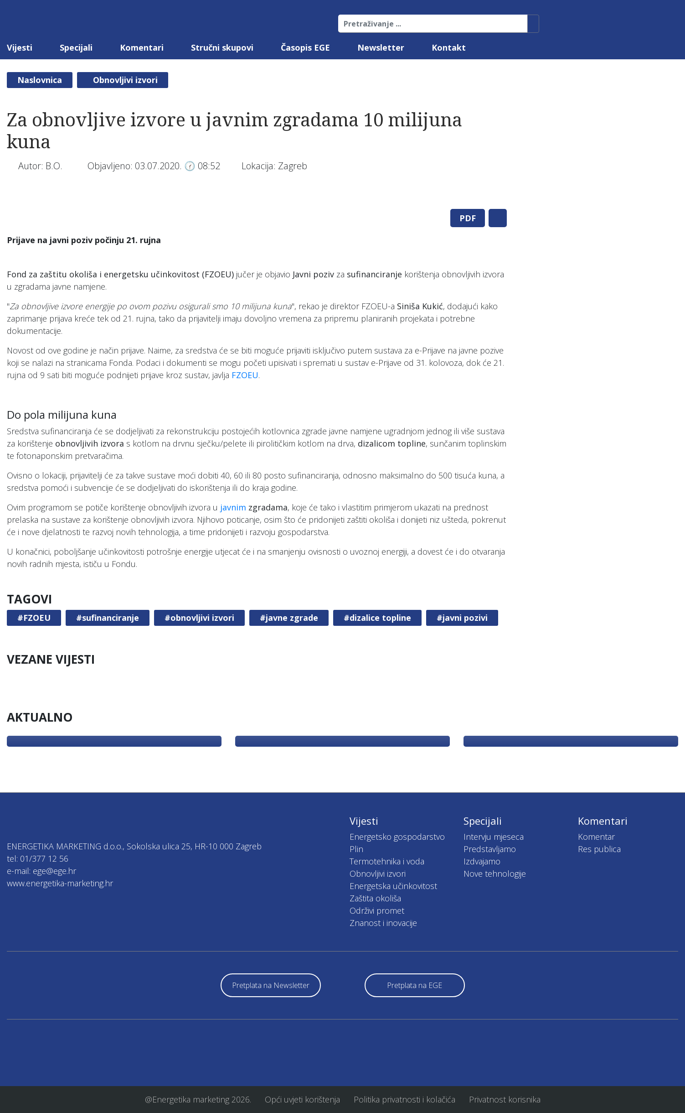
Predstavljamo (490, 848)
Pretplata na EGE (414, 985)
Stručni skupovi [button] (222, 47)
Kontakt (449, 47)
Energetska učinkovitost (393, 885)
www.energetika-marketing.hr (60, 883)
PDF (467, 218)
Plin (356, 848)
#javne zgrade (289, 617)
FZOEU (245, 374)
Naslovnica (39, 79)
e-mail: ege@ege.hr (41, 870)
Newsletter (380, 47)
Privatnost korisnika (505, 1099)
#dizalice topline (377, 617)
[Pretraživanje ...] (433, 24)
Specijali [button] (76, 47)
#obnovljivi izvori (199, 617)
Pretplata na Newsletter (270, 985)
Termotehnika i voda (387, 861)
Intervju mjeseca (494, 836)
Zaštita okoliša (375, 898)
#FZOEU (34, 617)
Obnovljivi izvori (125, 79)
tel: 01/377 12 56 (37, 858)
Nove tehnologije (495, 873)
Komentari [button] (142, 47)
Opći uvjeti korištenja (302, 1099)
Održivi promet (377, 910)
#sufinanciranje (107, 617)
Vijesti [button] (19, 47)
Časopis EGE (305, 47)
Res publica (599, 848)
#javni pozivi (462, 617)
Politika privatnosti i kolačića (404, 1099)
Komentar (596, 836)
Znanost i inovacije (383, 922)
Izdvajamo (482, 861)
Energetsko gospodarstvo (397, 836)
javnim (233, 507)
